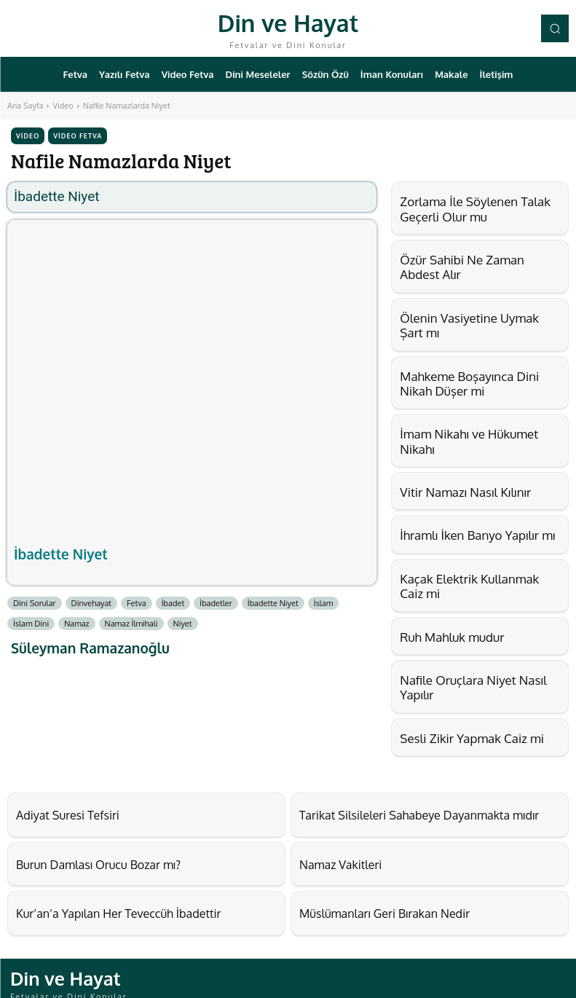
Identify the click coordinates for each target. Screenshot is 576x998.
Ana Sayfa (25, 106)
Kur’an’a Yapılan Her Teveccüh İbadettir (98, 905)
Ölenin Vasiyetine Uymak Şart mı (469, 325)
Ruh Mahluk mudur (452, 637)
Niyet (182, 623)
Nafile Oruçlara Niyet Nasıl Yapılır (473, 687)
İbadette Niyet (61, 553)
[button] (555, 28)
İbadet (173, 603)
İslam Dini (31, 623)
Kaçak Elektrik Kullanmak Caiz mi (469, 586)
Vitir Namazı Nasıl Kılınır (465, 492)
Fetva (136, 603)
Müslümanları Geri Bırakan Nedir (368, 905)
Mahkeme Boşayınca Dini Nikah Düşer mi (469, 383)
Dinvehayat (91, 603)
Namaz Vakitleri (332, 859)
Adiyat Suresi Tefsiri (57, 813)
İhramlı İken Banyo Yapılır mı (477, 535)
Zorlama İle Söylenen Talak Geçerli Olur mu (475, 209)
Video (62, 106)
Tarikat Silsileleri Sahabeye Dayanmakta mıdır (396, 813)
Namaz (76, 623)
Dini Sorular (34, 603)
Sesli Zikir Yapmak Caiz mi (472, 738)
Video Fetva (77, 135)
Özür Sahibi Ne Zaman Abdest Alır (462, 267)
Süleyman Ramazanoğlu (90, 648)
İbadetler (216, 603)
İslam (324, 603)
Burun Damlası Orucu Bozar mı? (82, 859)
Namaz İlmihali (131, 623)
